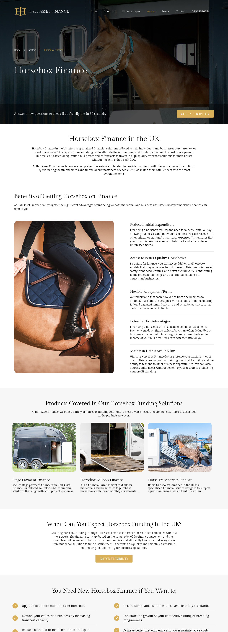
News (165, 11)
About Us (110, 11)
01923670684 (201, 11)
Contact (181, 11)
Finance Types (131, 11)
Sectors (151, 11)
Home (93, 11)
